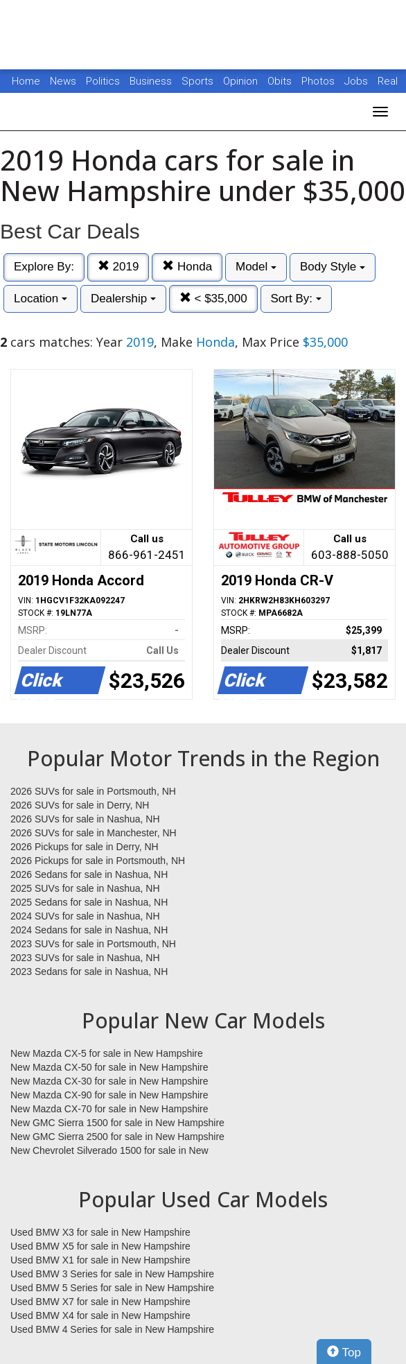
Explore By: (44, 266)
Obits (280, 81)
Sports (199, 81)
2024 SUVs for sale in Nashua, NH (85, 916)
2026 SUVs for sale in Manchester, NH (93, 832)
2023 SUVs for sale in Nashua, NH (85, 957)
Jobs (357, 81)
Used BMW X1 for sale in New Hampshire (100, 1260)
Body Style (332, 266)
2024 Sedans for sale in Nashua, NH (89, 929)
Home (26, 81)
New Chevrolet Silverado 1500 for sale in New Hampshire (109, 1151)
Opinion (242, 81)
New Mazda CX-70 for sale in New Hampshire (109, 1108)
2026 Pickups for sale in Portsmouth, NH (97, 860)
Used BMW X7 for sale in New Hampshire (100, 1301)
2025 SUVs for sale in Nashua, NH (85, 888)
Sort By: (296, 298)
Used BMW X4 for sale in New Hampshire (100, 1315)
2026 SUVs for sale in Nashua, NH (85, 819)
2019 (118, 266)
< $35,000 (213, 298)
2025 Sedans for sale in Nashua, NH (89, 902)
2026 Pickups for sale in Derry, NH (84, 846)
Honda (187, 266)
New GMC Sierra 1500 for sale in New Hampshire (117, 1122)
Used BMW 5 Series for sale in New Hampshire (112, 1287)
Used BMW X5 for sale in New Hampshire (100, 1246)
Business (152, 81)
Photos (319, 81)
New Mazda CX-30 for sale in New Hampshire (109, 1081)
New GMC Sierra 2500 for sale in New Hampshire (117, 1136)
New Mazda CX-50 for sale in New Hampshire (109, 1067)
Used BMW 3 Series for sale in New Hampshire (112, 1273)
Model (256, 266)
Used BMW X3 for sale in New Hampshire (100, 1232)
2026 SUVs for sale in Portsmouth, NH (93, 791)
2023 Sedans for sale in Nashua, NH (89, 971)
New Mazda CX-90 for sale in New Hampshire (109, 1094)
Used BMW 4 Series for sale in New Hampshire (112, 1329)
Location (40, 298)
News (63, 81)
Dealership (123, 298)
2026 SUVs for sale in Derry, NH (79, 805)
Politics (103, 81)
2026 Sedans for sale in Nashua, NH (89, 874)
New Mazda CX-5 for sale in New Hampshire (106, 1053)
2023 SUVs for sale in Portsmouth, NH (93, 943)
